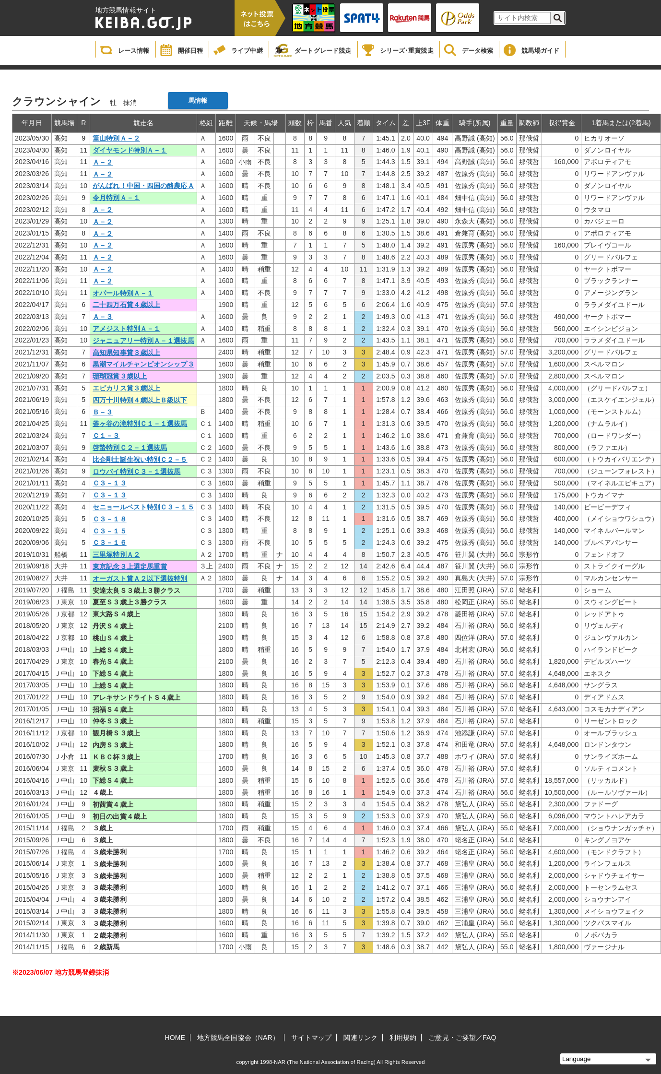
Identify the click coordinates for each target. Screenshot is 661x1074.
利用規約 (403, 1037)
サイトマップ (311, 1037)
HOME (175, 1037)
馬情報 (198, 100)
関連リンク (360, 1037)
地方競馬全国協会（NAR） (238, 1037)
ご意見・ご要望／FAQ (462, 1037)
